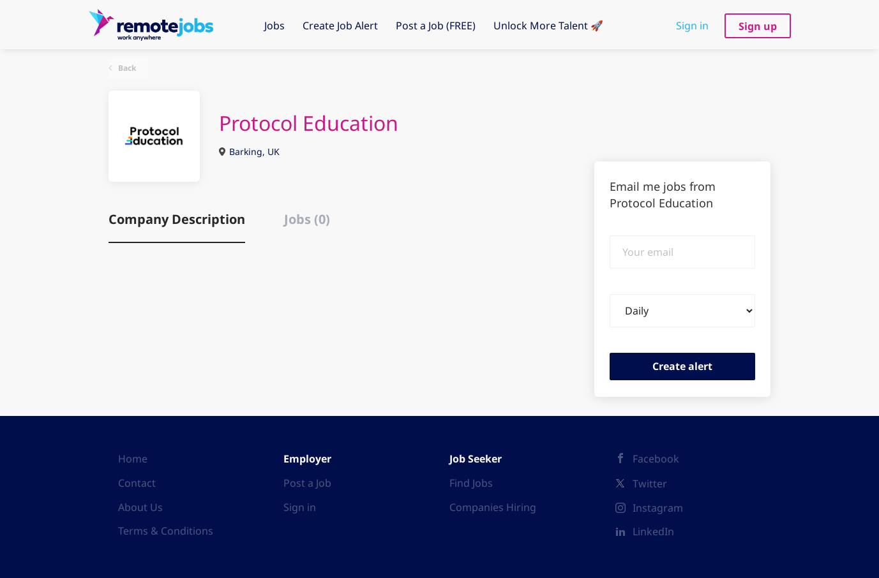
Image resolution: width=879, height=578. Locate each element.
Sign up (758, 26)
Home (132, 459)
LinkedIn (653, 531)
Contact (137, 483)
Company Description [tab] (177, 219)
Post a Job (307, 483)
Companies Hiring (492, 507)
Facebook (656, 459)
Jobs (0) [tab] (307, 219)
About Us (140, 507)
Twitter (650, 484)
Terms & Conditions (165, 531)
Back (126, 68)
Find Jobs (471, 483)
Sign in (692, 26)
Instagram (658, 508)
